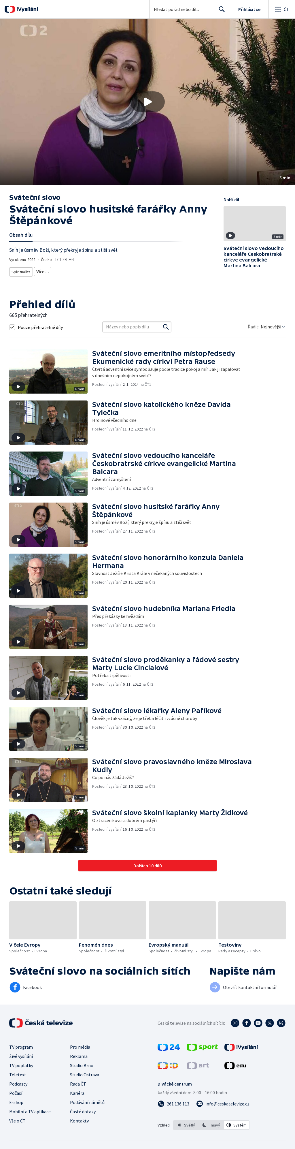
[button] (147, 102)
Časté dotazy (83, 1109)
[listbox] (211, 1123)
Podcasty (18, 1082)
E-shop (16, 1100)
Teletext (17, 1072)
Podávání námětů (87, 1100)
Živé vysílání (21, 1054)
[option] (186, 1123)
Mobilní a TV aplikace (30, 1109)
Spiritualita (21, 270)
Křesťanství (47, 270)
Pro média (80, 1045)
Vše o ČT (17, 1119)
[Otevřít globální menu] (281, 9)
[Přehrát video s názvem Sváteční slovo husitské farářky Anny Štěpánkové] (147, 101)
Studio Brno (81, 1063)
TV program (21, 1045)
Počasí (15, 1091)
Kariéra (77, 1091)
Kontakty (79, 1119)
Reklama (79, 1054)
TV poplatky (21, 1063)
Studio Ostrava (84, 1072)
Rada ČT (78, 1082)
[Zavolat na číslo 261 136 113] (173, 1101)
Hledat (220, 11)
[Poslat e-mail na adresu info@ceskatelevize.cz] (222, 1101)
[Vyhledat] (166, 325)
